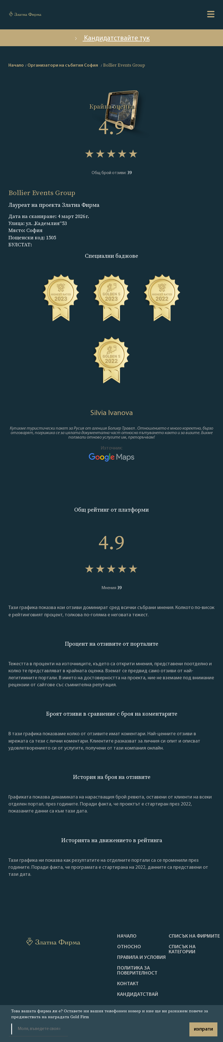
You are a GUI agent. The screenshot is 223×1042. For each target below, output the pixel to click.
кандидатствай (137, 994)
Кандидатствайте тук (111, 38)
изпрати (203, 1029)
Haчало (126, 936)
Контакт (128, 984)
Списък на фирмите (194, 936)
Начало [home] (16, 65)
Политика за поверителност (137, 971)
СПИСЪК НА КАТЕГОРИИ (182, 950)
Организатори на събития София (62, 65)
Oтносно (129, 947)
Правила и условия (141, 957)
